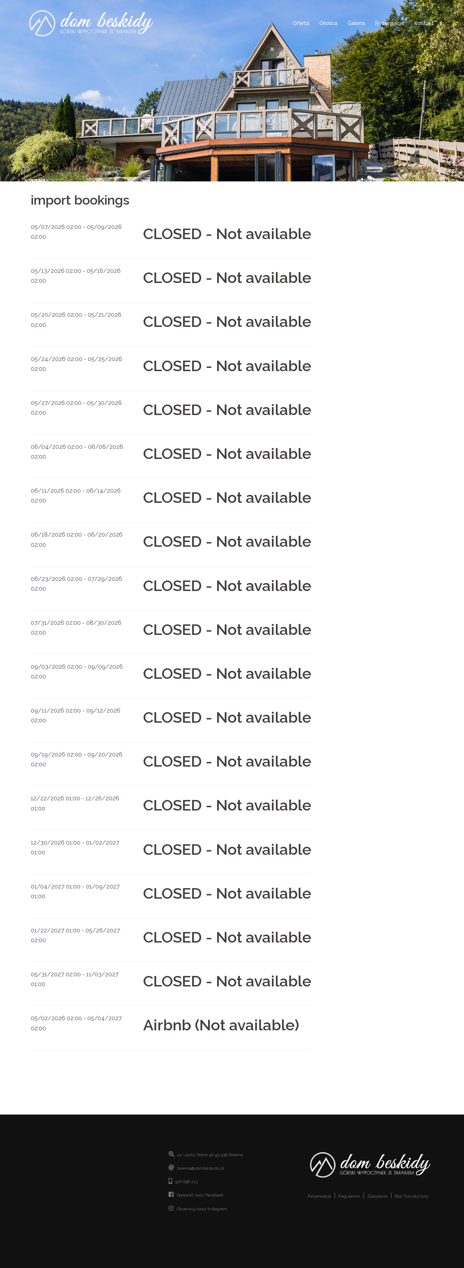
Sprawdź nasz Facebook (200, 1195)
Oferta (301, 23)
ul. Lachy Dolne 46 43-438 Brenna (210, 1154)
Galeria (356, 23)
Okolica (328, 23)
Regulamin (349, 1196)
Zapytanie (377, 1196)
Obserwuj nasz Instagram (202, 1208)
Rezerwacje (389, 23)
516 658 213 (186, 1181)
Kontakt (424, 23)
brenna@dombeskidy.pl (200, 1168)
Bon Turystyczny (411, 1196)
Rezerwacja (319, 1196)
